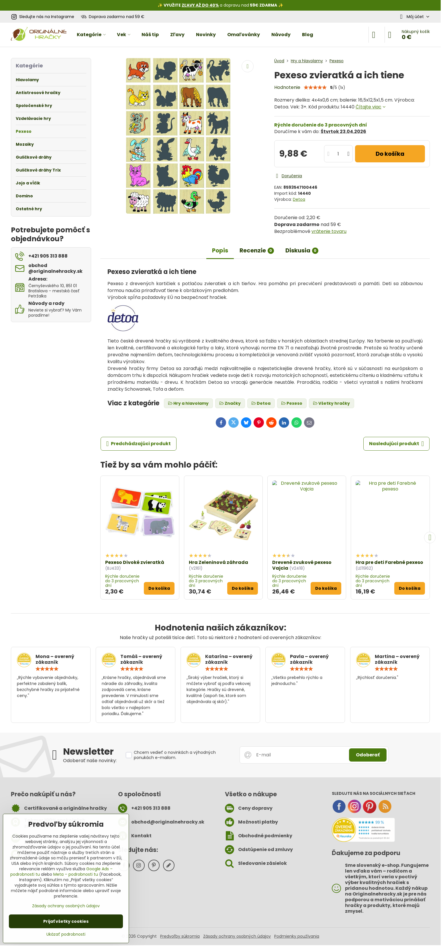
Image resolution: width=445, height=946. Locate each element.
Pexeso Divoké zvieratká (134, 562)
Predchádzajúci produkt (138, 443)
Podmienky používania (296, 936)
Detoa (299, 199)
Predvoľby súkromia (180, 936)
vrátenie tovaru (328, 231)
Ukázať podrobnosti (65, 934)
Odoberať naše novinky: (90, 760)
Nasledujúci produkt (396, 443)
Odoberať (368, 755)
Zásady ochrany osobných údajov (237, 936)
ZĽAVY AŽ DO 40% (200, 5)
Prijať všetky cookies (66, 921)
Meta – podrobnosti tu (75, 874)
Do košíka (390, 154)
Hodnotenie (287, 87)
